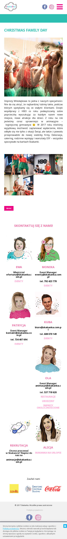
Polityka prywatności (35, 510)
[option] (14, 488)
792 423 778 (50, 281)
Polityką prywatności (11, 528)
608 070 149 (50, 334)
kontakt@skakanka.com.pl (19, 334)
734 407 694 (21, 339)
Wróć (8, 208)
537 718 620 (50, 392)
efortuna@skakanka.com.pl (19, 275)
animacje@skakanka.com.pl (48, 386)
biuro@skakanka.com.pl (48, 328)
